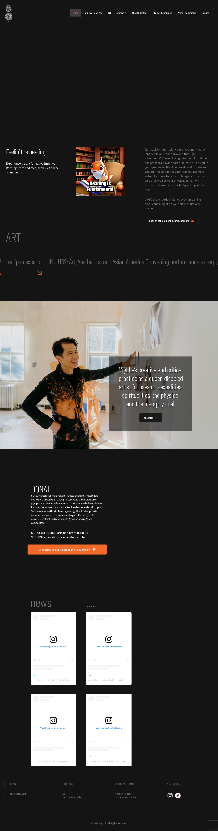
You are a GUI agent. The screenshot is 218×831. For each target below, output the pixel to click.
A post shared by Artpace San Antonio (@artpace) (110, 761)
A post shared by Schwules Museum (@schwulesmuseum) (114, 680)
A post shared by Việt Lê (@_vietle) (53, 680)
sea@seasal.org (18, 793)
